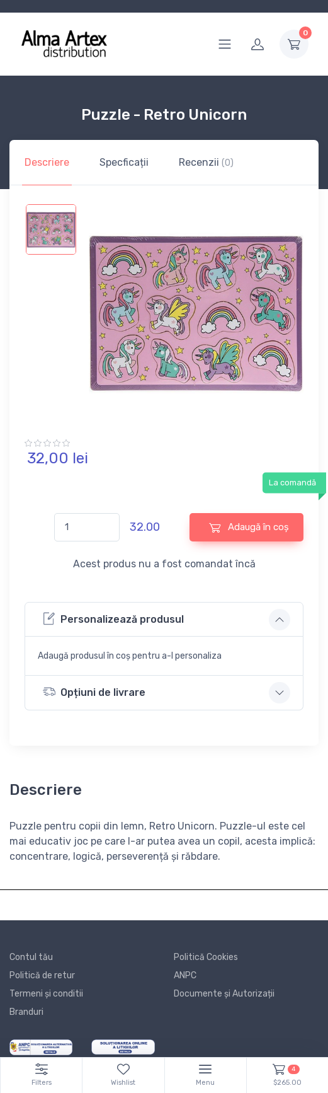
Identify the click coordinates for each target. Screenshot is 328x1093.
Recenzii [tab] (206, 162)
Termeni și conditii (46, 993)
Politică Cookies (206, 957)
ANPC (185, 975)
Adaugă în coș (249, 527)
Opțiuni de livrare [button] (94, 691)
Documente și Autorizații (224, 993)
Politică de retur (42, 975)
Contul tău (31, 957)
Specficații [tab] (124, 162)
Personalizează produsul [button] (113, 618)
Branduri (26, 1012)
